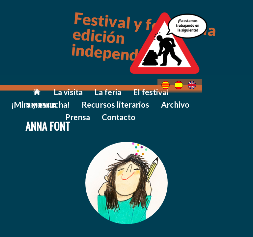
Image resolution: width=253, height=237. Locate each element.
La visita (45, 86)
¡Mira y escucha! (157, 86)
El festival (112, 86)
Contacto (158, 95)
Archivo (93, 95)
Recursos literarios (214, 86)
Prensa (124, 95)
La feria (77, 86)
